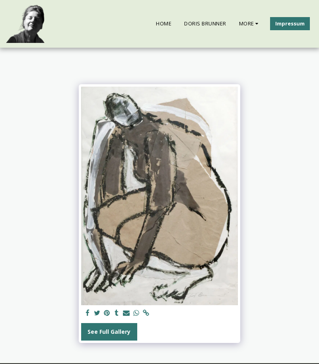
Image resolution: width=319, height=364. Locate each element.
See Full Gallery (109, 331)
